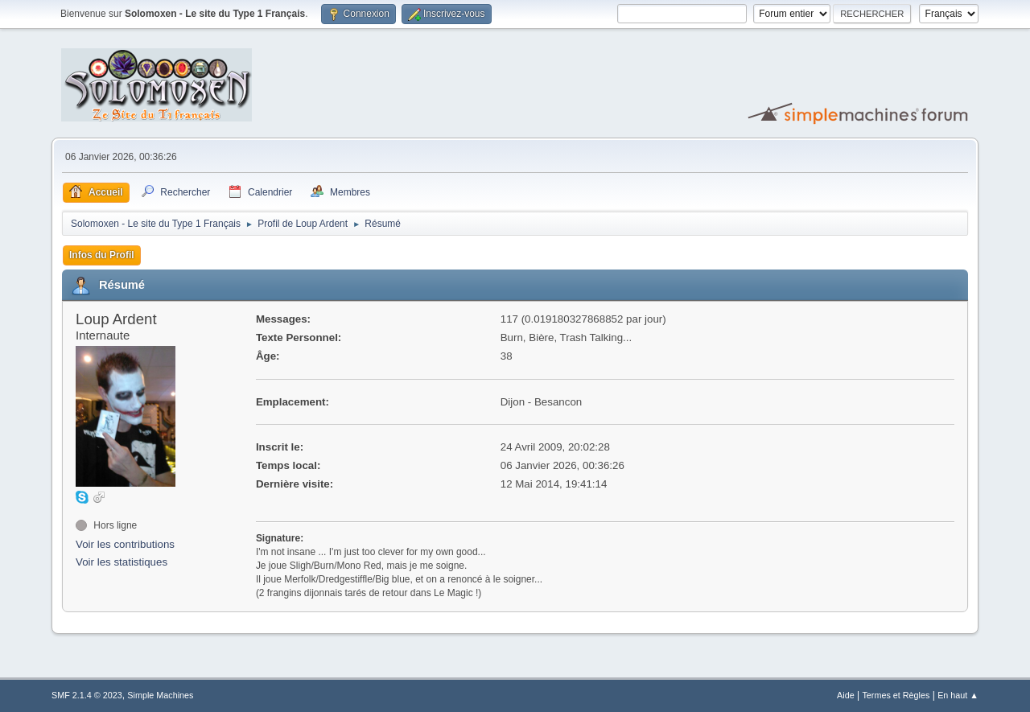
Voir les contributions (125, 544)
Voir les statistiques (121, 562)
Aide (846, 695)
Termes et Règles (895, 695)
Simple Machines (160, 695)
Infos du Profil (101, 255)
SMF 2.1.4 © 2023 (87, 695)
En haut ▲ (957, 695)
